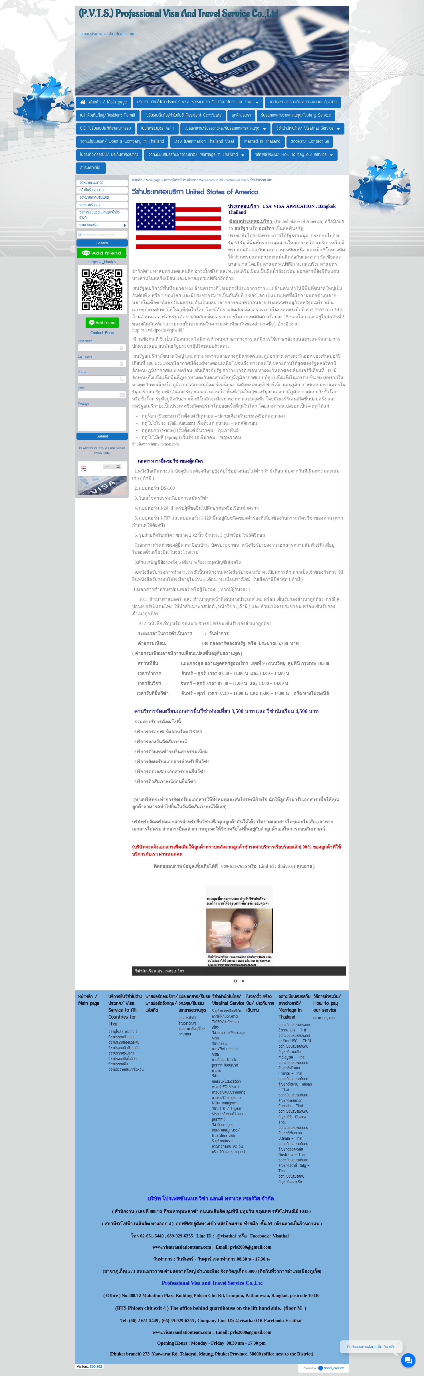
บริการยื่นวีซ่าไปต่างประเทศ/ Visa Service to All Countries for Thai (205, 180)
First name (85, 341)
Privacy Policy (101, 453)
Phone (82, 373)
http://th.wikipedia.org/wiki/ (157, 329)
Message (83, 404)
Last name (85, 357)
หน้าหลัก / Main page (146, 180)
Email (81, 388)
